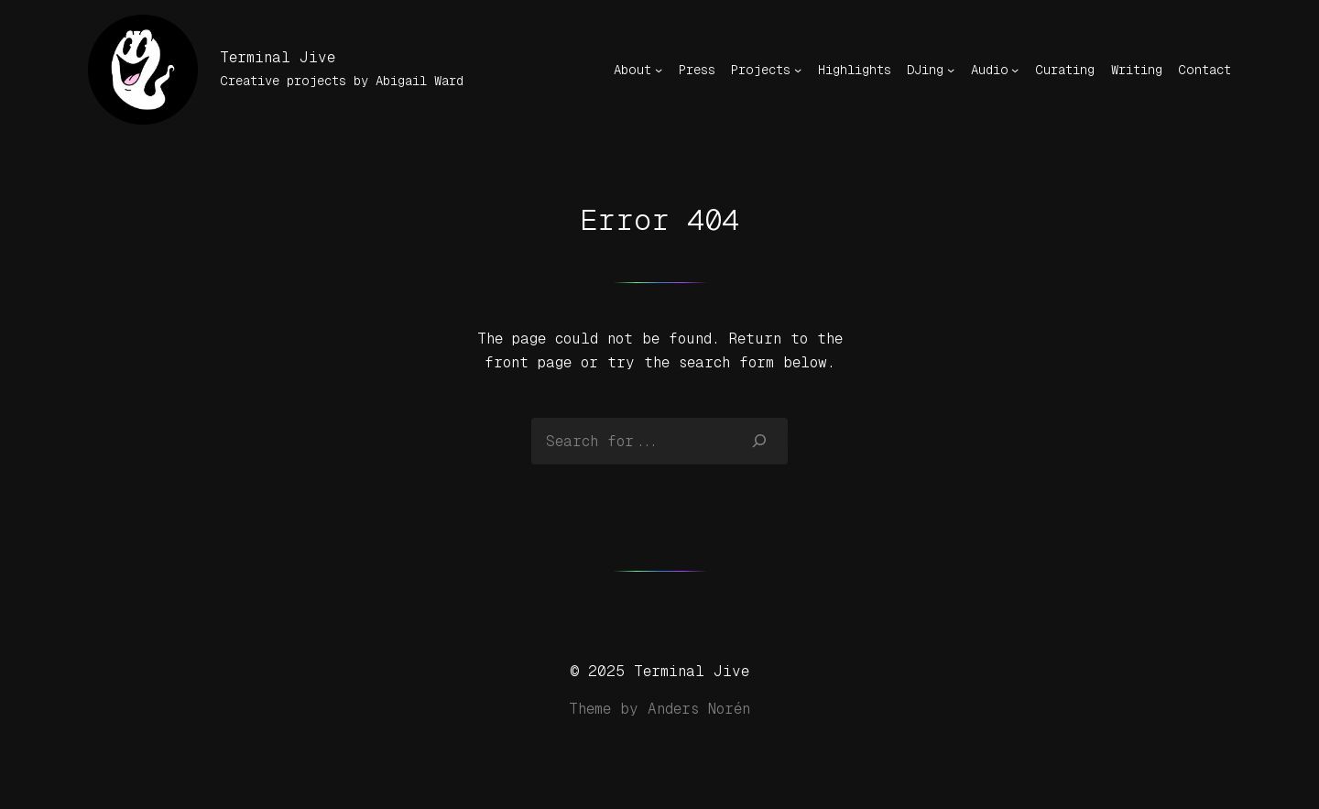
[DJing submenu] (950, 69)
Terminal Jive (277, 57)
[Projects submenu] (797, 69)
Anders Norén (699, 708)
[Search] (760, 441)
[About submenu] (658, 69)
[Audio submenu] (1015, 69)
